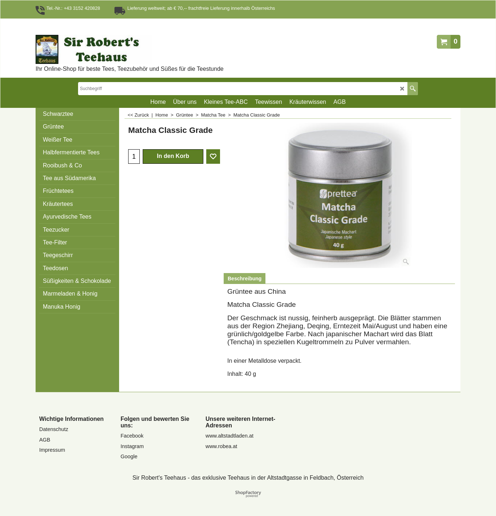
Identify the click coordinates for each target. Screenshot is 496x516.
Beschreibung (244, 278)
